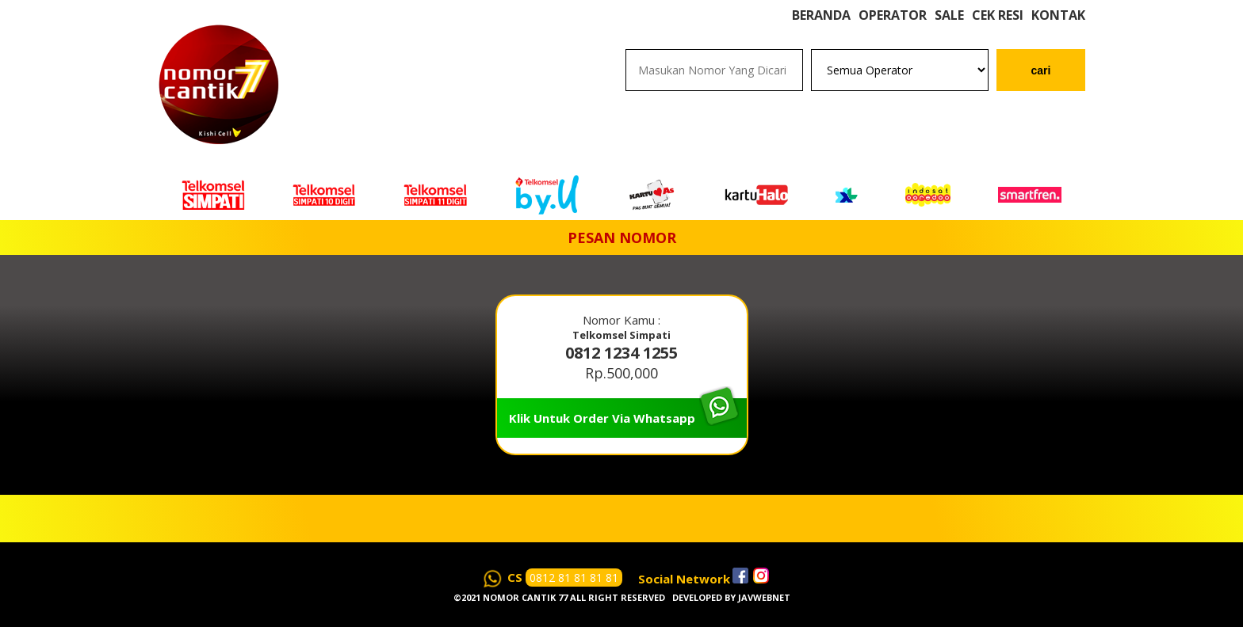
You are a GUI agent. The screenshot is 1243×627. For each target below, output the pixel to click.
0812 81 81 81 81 (574, 577)
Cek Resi (997, 31)
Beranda (821, 31)
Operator (893, 31)
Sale (949, 31)
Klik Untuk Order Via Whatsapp (602, 418)
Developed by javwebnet (731, 597)
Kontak (1058, 31)
